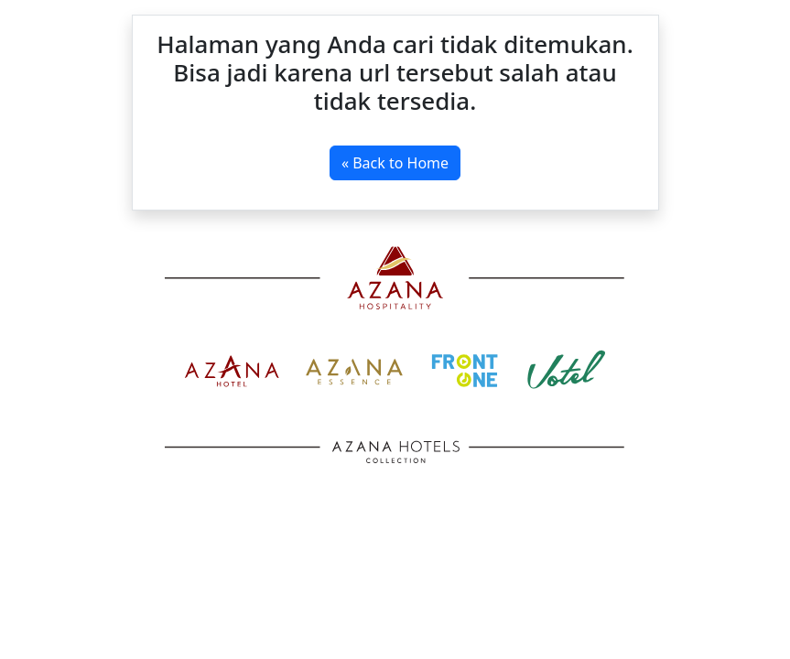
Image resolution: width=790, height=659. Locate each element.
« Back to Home (395, 163)
